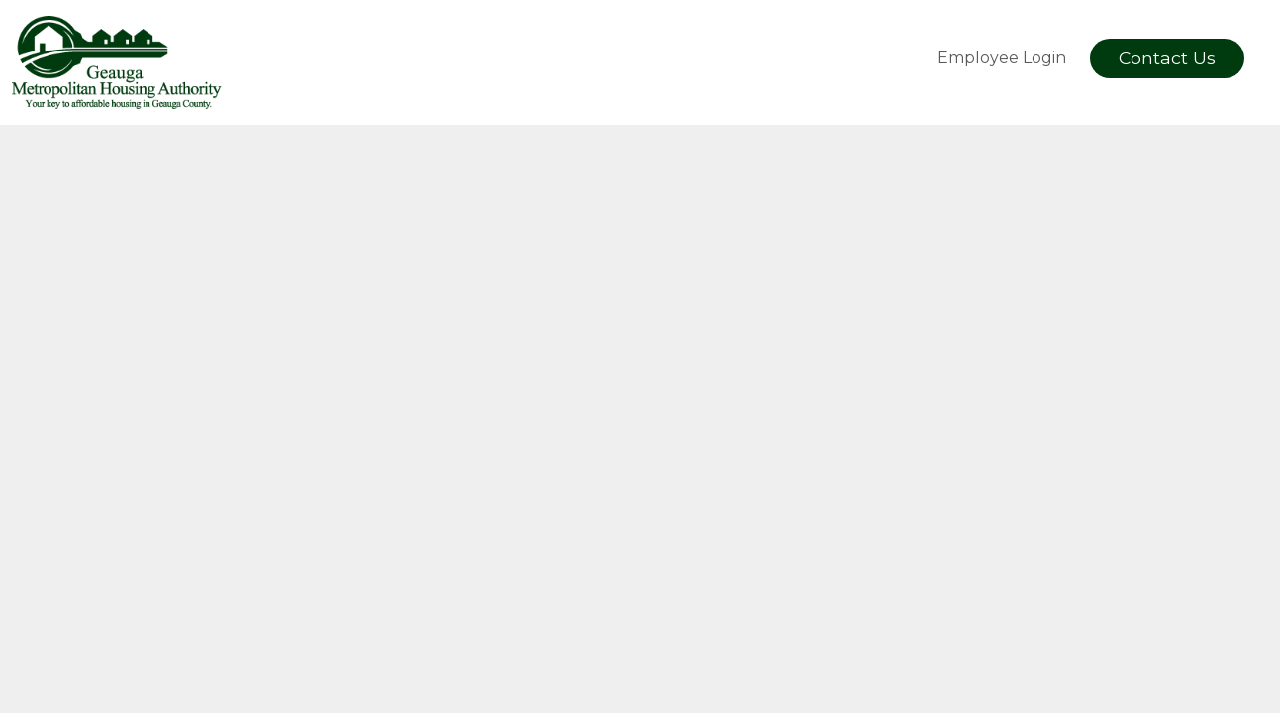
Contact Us (1167, 58)
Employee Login (1001, 58)
